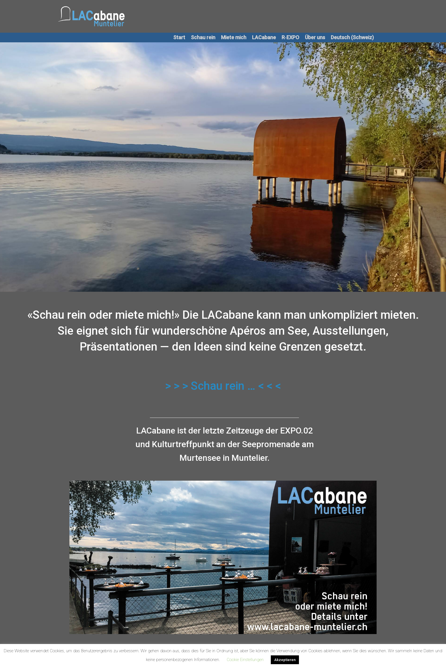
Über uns (315, 37)
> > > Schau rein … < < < (223, 386)
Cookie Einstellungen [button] (245, 659)
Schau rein (203, 37)
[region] (223, 557)
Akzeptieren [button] (285, 660)
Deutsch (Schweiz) (352, 37)
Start (179, 37)
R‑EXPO (290, 37)
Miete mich (233, 37)
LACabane (264, 37)
